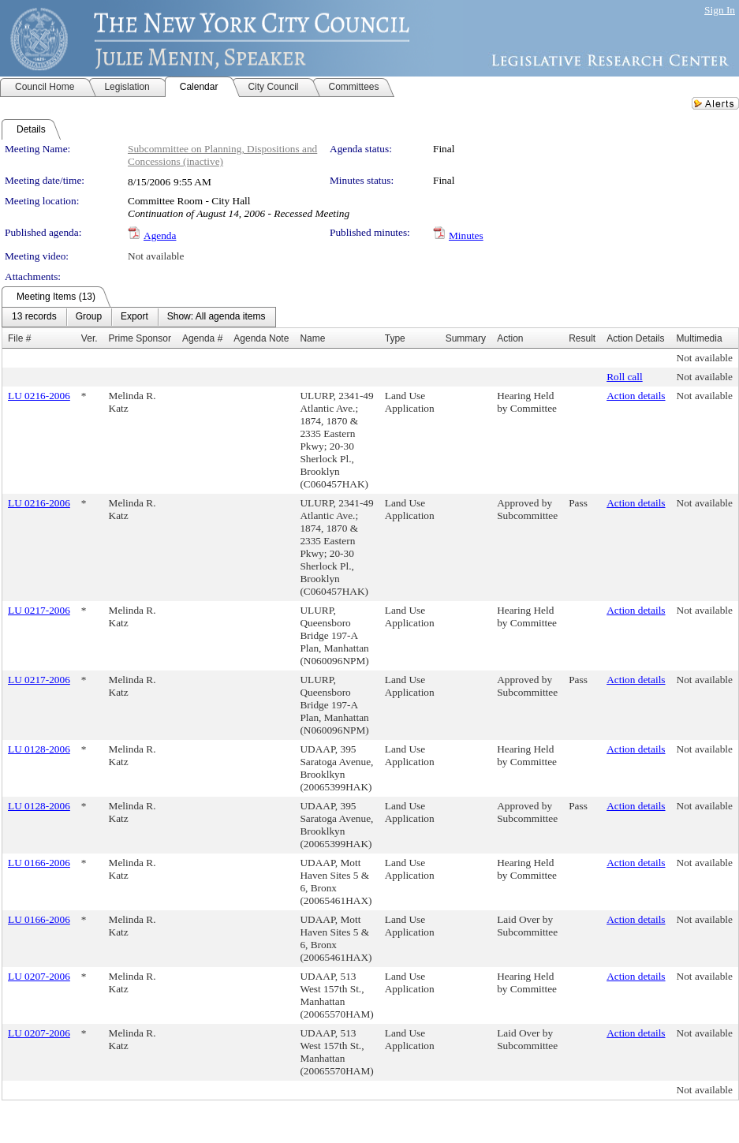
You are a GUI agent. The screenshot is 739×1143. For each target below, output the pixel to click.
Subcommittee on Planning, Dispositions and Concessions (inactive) (222, 155)
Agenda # (202, 338)
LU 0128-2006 (39, 749)
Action (510, 338)
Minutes (466, 235)
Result (582, 338)
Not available (156, 256)
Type (395, 338)
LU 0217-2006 (39, 610)
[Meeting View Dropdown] (216, 317)
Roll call (625, 377)
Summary (466, 338)
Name (312, 338)
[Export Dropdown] (134, 317)
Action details (636, 396)
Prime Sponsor (140, 338)
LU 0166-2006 (39, 862)
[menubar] (139, 317)
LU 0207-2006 (39, 976)
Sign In (719, 10)
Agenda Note (261, 338)
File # (19, 338)
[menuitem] (34, 317)
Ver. (89, 338)
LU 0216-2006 (39, 396)
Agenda (160, 235)
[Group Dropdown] (88, 317)
